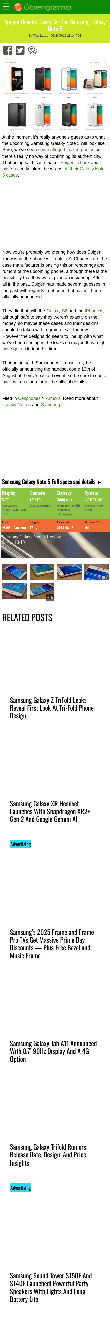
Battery (64, 493)
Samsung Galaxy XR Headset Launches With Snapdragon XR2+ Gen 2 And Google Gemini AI (50, 811)
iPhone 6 (94, 310)
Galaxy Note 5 (16, 404)
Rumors (52, 398)
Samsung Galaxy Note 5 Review (31, 536)
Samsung (50, 404)
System (91, 493)
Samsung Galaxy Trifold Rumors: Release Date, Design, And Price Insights (48, 1154)
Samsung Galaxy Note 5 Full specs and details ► (52, 481)
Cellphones (29, 398)
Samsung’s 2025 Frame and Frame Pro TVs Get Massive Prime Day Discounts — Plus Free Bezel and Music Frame (52, 943)
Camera (37, 493)
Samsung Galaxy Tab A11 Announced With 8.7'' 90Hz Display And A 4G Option (53, 1051)
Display (9, 493)
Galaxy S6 (56, 310)
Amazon (19, 528)
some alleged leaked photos (66, 149)
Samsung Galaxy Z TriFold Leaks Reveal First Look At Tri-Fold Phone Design (52, 707)
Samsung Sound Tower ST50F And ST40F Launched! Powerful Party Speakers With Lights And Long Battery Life (51, 1287)
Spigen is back (75, 162)
